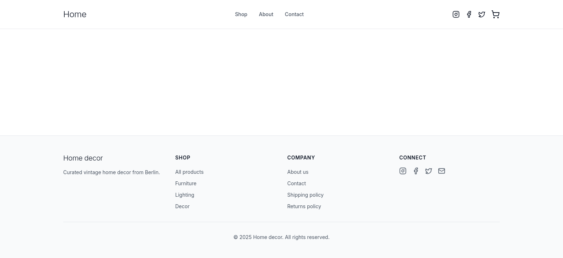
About (266, 14)
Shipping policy (305, 195)
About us (297, 172)
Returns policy (304, 206)
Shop (241, 14)
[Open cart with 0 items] (495, 14)
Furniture (185, 183)
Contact (294, 14)
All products (189, 172)
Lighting (184, 195)
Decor (182, 206)
